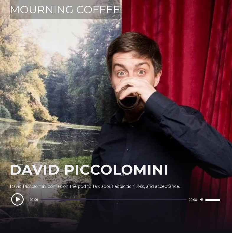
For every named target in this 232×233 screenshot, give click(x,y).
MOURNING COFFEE (65, 9)
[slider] (113, 199)
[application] (116, 199)
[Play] (17, 199)
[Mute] (201, 199)
